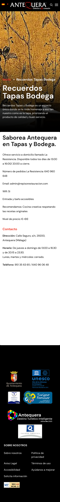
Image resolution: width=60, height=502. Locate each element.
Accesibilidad (12, 469)
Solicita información (15, 476)
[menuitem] (5, 4)
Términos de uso (41, 463)
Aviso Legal (10, 463)
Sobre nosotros (13, 453)
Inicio (7, 79)
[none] (5, 4)
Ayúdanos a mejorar (43, 469)
